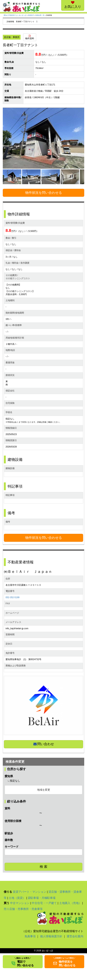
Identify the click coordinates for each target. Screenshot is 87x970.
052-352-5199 (12, 597)
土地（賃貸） (17, 897)
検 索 (43, 866)
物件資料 (29, 37)
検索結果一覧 (39, 15)
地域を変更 (43, 789)
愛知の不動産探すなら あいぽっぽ (15, 15)
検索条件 (31, 15)
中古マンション (19, 903)
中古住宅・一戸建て (44, 903)
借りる (8, 891)
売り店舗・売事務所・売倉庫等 (23, 908)
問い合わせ (43, 744)
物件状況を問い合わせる (43, 193)
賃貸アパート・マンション (29, 891)
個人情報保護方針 (51, 936)
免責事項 (30, 936)
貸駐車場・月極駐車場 (41, 897)
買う (6, 903)
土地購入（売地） (70, 903)
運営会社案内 (75, 936)
